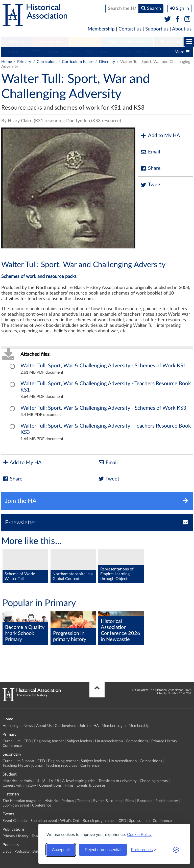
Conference (12, 746)
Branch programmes (99, 821)
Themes (83, 801)
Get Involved (65, 726)
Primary (16, 41)
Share (150, 168)
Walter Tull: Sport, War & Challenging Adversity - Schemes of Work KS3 (103, 408)
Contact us (129, 29)
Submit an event (16, 805)
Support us (156, 29)
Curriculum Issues (77, 62)
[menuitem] (16, 42)
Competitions (137, 741)
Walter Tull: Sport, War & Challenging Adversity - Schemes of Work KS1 (103, 365)
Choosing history (154, 781)
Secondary (50, 41)
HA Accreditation (136, 52)
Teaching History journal (23, 765)
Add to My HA (160, 135)
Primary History (164, 741)
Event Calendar (15, 821)
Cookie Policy (139, 834)
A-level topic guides (78, 781)
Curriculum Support (18, 761)
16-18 (53, 781)
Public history (166, 801)
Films (69, 785)
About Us (44, 726)
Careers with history (19, 785)
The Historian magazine (22, 801)
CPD (35, 52)
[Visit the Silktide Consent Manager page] (176, 850)
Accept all (60, 850)
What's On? (70, 821)
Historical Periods (59, 801)
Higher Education (127, 41)
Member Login (114, 726)
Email (150, 152)
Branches (144, 801)
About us (181, 29)
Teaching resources (61, 765)
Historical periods (17, 781)
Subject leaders (100, 52)
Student (85, 41)
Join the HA (89, 726)
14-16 (40, 781)
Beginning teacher (63, 52)
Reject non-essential (103, 850)
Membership (101, 29)
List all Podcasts (16, 851)
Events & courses (91, 785)
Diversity (107, 62)
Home (6, 62)
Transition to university (118, 781)
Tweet (151, 184)
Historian (171, 41)
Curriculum (14, 52)
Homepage (11, 726)
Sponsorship (139, 821)
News (28, 726)
